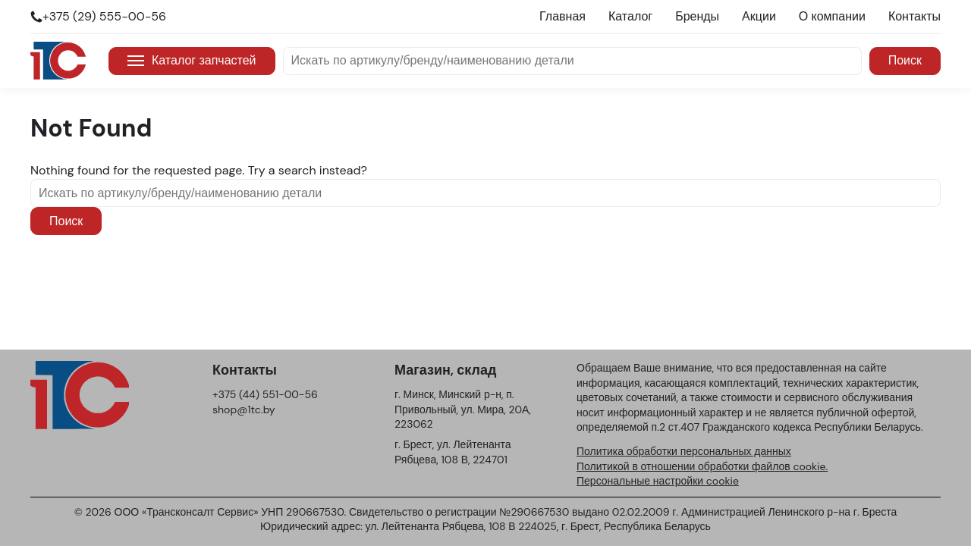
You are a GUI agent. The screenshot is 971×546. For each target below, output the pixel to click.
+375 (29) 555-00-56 (104, 16)
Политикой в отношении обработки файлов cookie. (702, 466)
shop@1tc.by (243, 409)
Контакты (914, 16)
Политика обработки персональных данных (684, 451)
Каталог (630, 16)
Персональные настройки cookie (658, 481)
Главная (562, 16)
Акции (759, 16)
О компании (832, 16)
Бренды (697, 16)
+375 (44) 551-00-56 (265, 394)
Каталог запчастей (191, 60)
